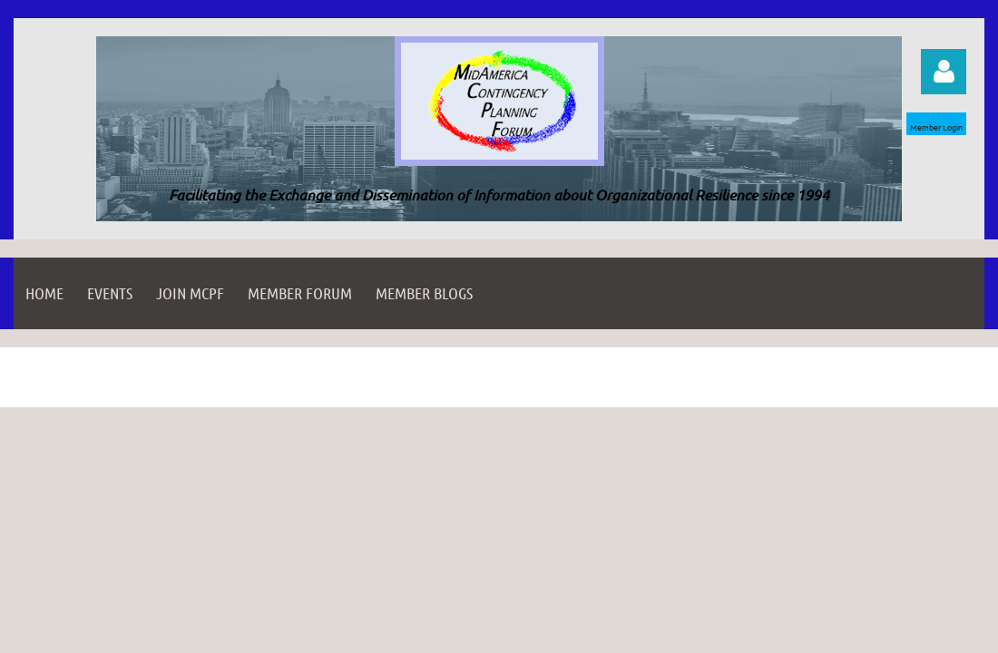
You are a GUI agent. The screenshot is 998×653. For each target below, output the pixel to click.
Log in (943, 71)
